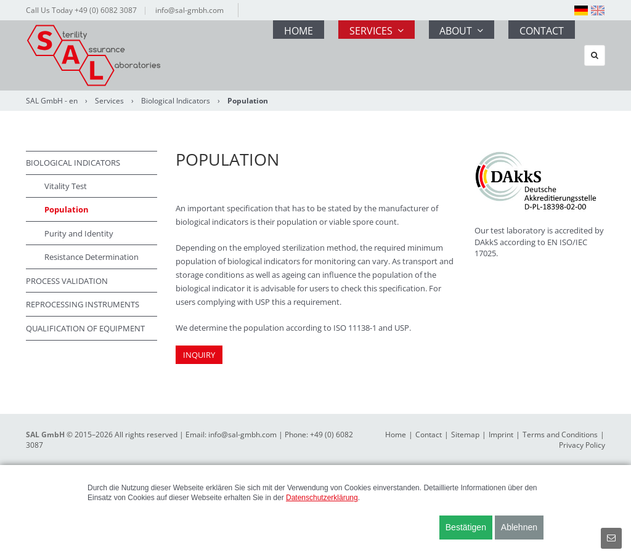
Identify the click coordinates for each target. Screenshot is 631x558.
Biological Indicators (175, 100)
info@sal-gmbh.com (189, 10)
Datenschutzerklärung (322, 497)
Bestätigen (466, 527)
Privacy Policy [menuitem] (582, 445)
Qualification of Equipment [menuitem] (85, 328)
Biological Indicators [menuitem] (73, 162)
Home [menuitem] (291, 55)
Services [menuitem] (370, 55)
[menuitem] (581, 10)
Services (109, 100)
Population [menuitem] (66, 209)
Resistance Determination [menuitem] (91, 256)
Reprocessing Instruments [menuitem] (82, 304)
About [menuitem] (456, 55)
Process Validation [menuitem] (67, 280)
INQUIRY (199, 354)
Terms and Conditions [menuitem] (560, 434)
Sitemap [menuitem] (465, 434)
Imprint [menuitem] (501, 434)
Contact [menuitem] (537, 55)
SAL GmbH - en (52, 100)
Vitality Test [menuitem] (65, 186)
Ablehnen (519, 527)
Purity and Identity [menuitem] (78, 233)
